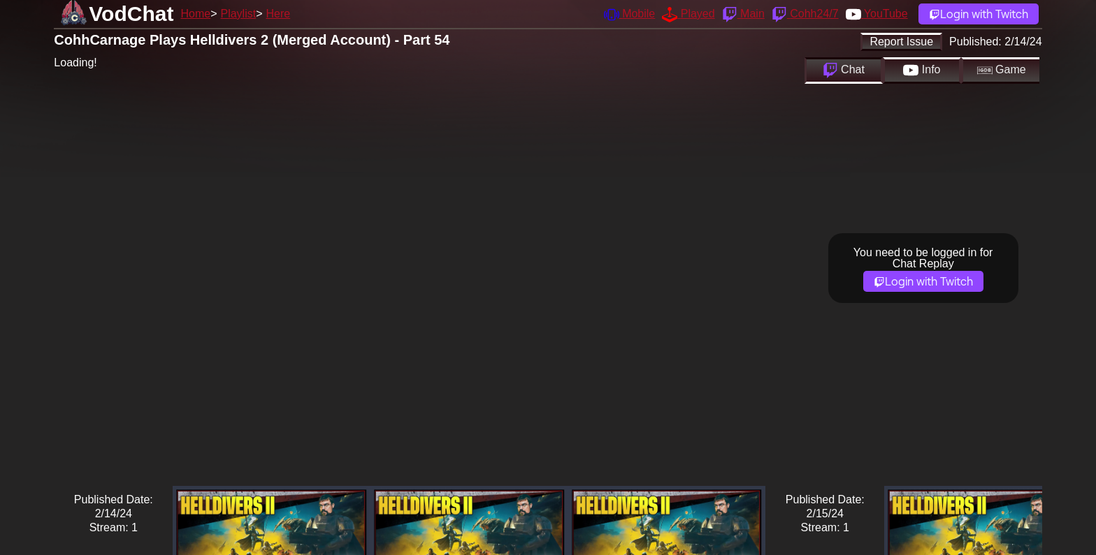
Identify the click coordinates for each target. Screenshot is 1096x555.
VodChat (131, 13)
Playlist (238, 14)
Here (278, 14)
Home (195, 14)
